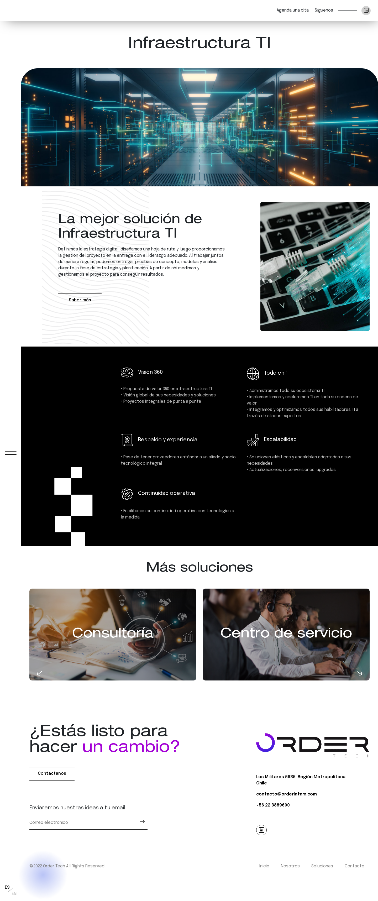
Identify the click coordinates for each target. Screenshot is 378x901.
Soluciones (322, 866)
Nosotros (290, 866)
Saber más (80, 300)
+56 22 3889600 (273, 805)
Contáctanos (52, 773)
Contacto (354, 866)
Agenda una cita (293, 10)
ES (7, 887)
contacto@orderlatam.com (286, 794)
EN (14, 894)
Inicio (264, 866)
